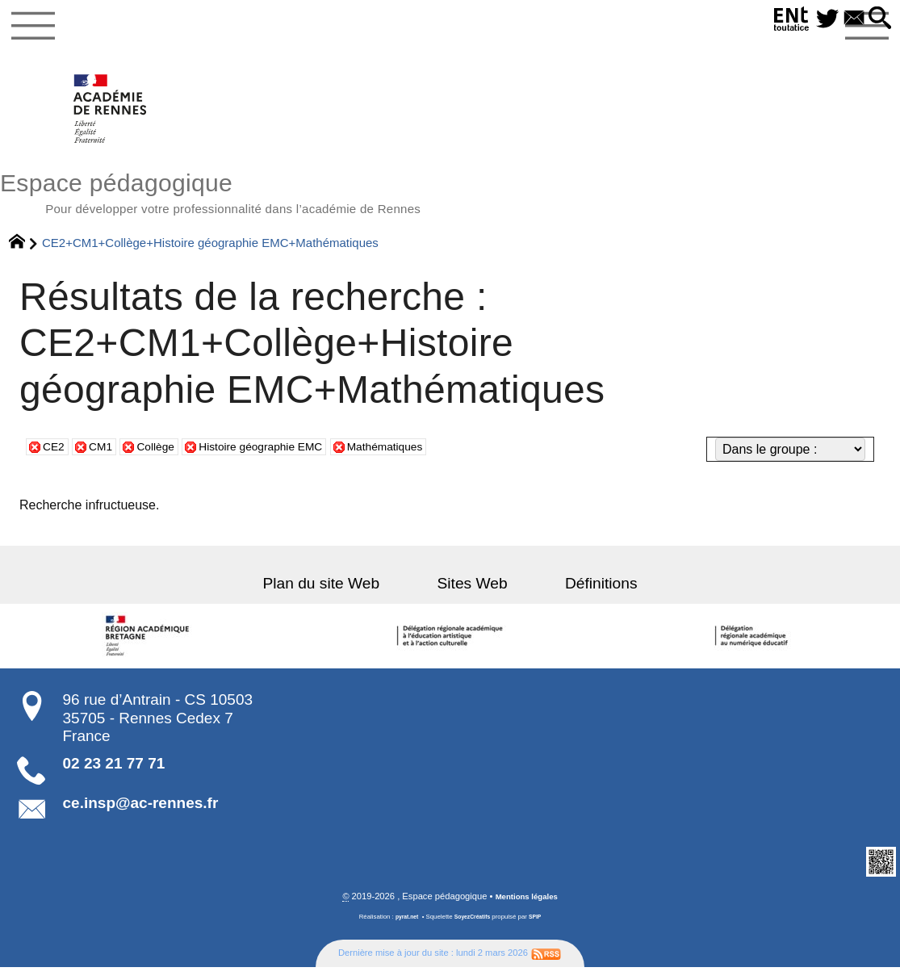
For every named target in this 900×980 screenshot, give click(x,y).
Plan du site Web (343, 595)
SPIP (540, 930)
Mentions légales (526, 910)
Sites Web (472, 595)
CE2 (55, 458)
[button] (878, 19)
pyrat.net (403, 930)
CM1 (106, 458)
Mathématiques (426, 458)
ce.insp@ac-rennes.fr (141, 814)
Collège (166, 458)
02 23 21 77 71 (114, 775)
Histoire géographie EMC (285, 458)
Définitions (578, 595)
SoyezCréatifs (473, 930)
